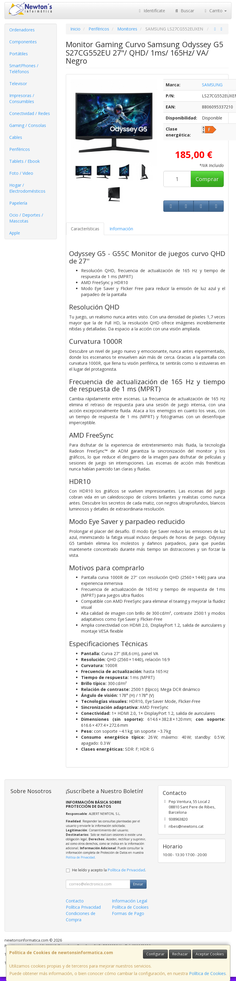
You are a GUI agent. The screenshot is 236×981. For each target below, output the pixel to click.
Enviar (138, 884)
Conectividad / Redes (29, 113)
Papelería (18, 203)
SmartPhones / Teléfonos (23, 68)
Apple (14, 233)
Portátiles (18, 53)
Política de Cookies (207, 973)
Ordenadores (22, 30)
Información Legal (129, 901)
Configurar (155, 954)
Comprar (207, 179)
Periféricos (19, 149)
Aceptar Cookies (210, 954)
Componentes (23, 42)
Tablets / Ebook (24, 161)
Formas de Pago (128, 913)
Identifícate (151, 10)
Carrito (215, 10)
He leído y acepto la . (109, 870)
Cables (15, 137)
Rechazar (180, 954)
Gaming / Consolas (27, 125)
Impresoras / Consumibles (21, 98)
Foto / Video (21, 173)
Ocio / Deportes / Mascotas (26, 218)
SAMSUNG (212, 85)
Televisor (18, 83)
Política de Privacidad (80, 857)
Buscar (184, 10)
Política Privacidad (83, 907)
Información (121, 229)
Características (85, 229)
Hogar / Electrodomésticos (27, 188)
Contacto (75, 901)
